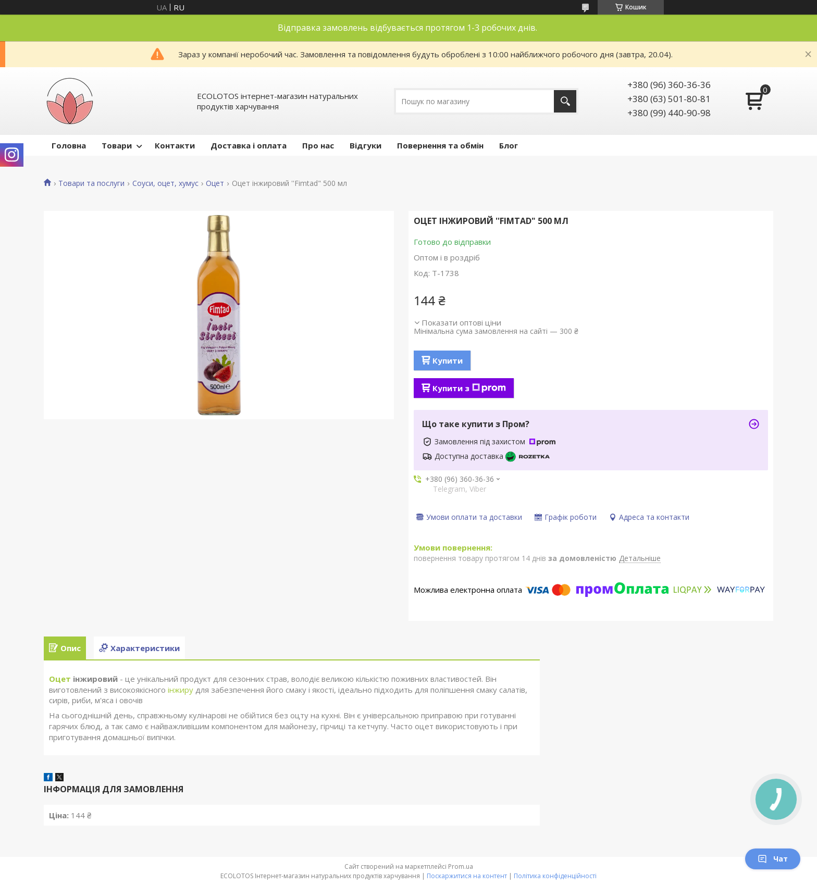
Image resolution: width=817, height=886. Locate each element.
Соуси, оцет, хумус (165, 183)
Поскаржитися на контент (467, 875)
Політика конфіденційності (555, 875)
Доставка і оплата (249, 145)
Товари (117, 145)
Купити (447, 360)
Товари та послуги (91, 183)
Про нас (318, 145)
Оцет (215, 183)
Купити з (469, 388)
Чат (773, 859)
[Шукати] (565, 101)
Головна (69, 145)
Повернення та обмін (440, 145)
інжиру (180, 689)
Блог (508, 145)
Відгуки (365, 145)
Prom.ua (460, 866)
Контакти (175, 145)
